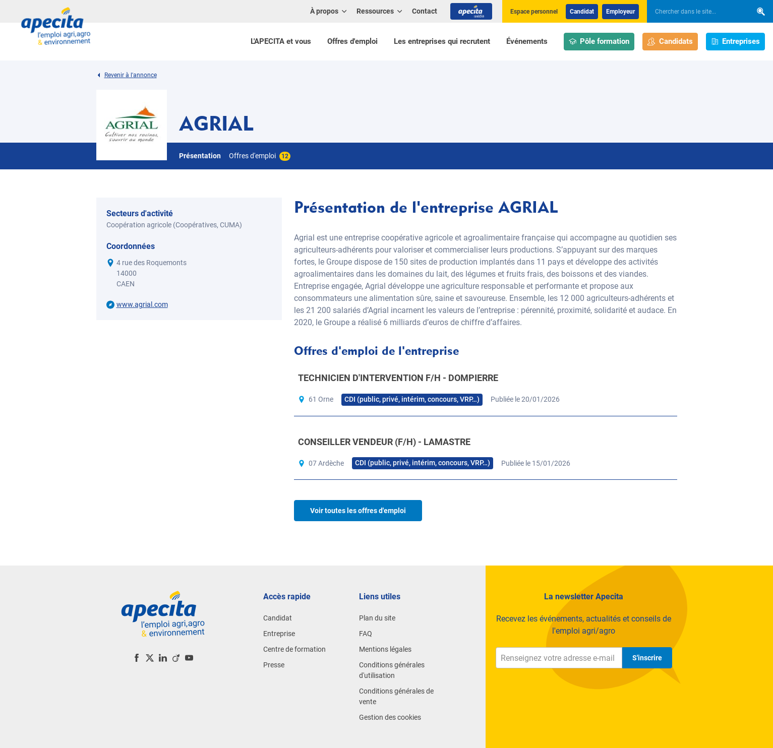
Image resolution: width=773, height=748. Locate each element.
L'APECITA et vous (281, 41)
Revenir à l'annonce (126, 75)
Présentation (200, 156)
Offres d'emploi (352, 41)
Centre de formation (294, 649)
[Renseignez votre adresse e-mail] (559, 657)
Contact (424, 11)
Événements (527, 41)
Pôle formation (599, 41)
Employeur (620, 11)
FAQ (365, 634)
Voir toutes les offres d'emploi (358, 511)
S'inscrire (647, 658)
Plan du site (377, 618)
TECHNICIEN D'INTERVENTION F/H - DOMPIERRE (398, 377)
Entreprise (279, 634)
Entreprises (735, 41)
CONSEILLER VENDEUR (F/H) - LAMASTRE (384, 442)
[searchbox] (694, 12)
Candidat (582, 11)
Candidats (670, 41)
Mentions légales (385, 649)
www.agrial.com (142, 304)
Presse (273, 665)
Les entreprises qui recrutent (442, 41)
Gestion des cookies (390, 717)
